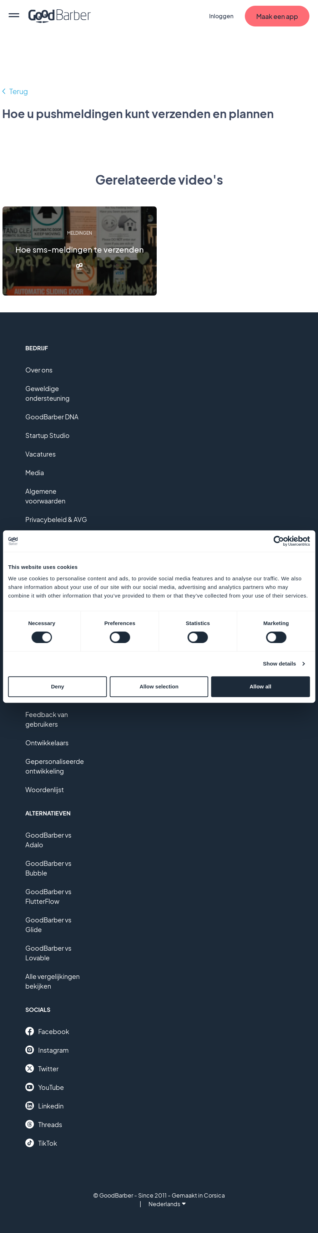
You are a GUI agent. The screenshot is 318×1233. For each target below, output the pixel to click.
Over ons (38, 370)
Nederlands (167, 1204)
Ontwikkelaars (47, 743)
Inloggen (221, 16)
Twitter (42, 1068)
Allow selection (159, 686)
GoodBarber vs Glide (48, 925)
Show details (279, 664)
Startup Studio (47, 435)
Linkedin (44, 1105)
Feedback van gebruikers (46, 719)
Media (34, 472)
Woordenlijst (44, 789)
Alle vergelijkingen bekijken (52, 981)
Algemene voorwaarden (45, 496)
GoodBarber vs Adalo (48, 840)
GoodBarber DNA (52, 417)
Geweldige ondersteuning (47, 393)
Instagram (47, 1050)
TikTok (41, 1143)
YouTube (44, 1087)
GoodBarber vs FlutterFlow (48, 896)
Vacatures (40, 454)
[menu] (14, 16)
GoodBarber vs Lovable (48, 953)
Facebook (47, 1031)
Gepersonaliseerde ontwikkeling (54, 766)
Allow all (260, 686)
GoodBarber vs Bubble (48, 868)
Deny (57, 686)
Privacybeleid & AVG (56, 519)
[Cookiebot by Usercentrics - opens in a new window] (278, 541)
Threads (43, 1124)
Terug (18, 91)
